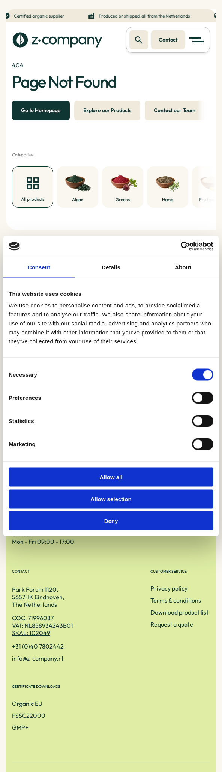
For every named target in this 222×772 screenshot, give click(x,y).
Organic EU (135, 629)
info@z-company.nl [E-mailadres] (156, 583)
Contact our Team (174, 113)
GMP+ (128, 653)
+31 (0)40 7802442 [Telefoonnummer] (157, 571)
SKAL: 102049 (150, 557)
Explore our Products (107, 113)
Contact (166, 40)
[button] (198, 40)
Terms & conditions (37, 641)
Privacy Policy (111, 729)
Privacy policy (30, 629)
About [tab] (183, 267)
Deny (111, 521)
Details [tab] (111, 267)
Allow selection (110, 499)
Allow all (111, 477)
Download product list (41, 653)
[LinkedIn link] (111, 740)
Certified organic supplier (40, 16)
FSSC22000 (136, 641)
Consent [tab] (39, 267)
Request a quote (33, 665)
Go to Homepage (41, 113)
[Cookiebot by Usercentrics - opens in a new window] (180, 246)
